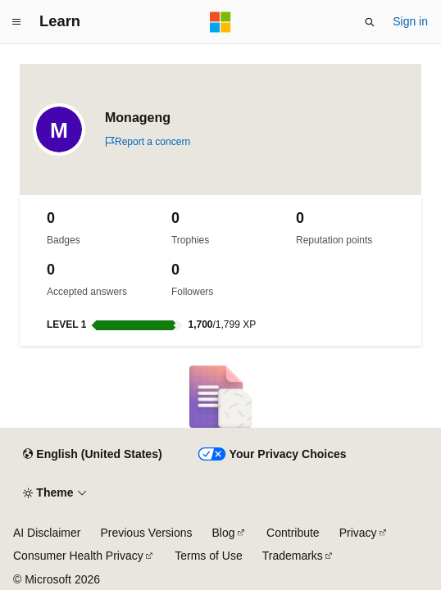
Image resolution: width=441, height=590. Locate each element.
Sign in (410, 21)
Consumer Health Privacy (78, 555)
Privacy (358, 532)
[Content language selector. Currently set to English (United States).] (92, 455)
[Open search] (369, 22)
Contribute (293, 532)
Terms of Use (208, 555)
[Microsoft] (220, 22)
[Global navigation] (16, 22)
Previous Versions (146, 532)
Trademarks (292, 555)
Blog (223, 532)
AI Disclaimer (46, 532)
